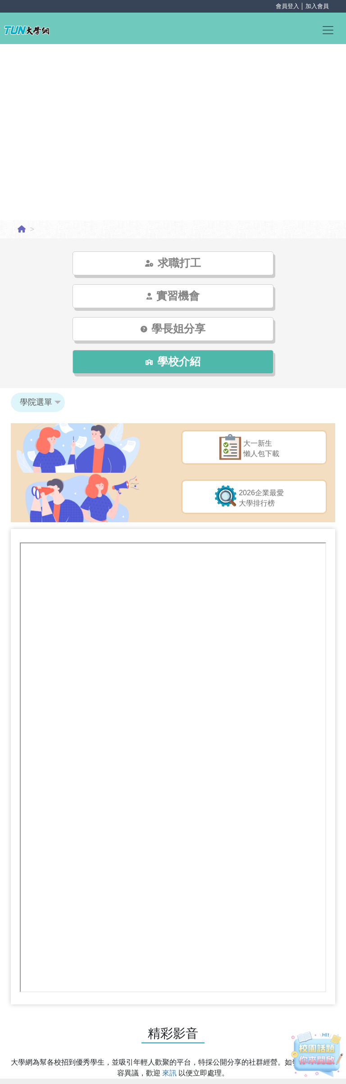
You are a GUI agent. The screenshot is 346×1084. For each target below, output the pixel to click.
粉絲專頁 (159, 1046)
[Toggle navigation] (331, 29)
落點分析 (193, 1046)
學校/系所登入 (173, 1073)
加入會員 (317, 6)
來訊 (170, 1007)
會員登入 (287, 6)
